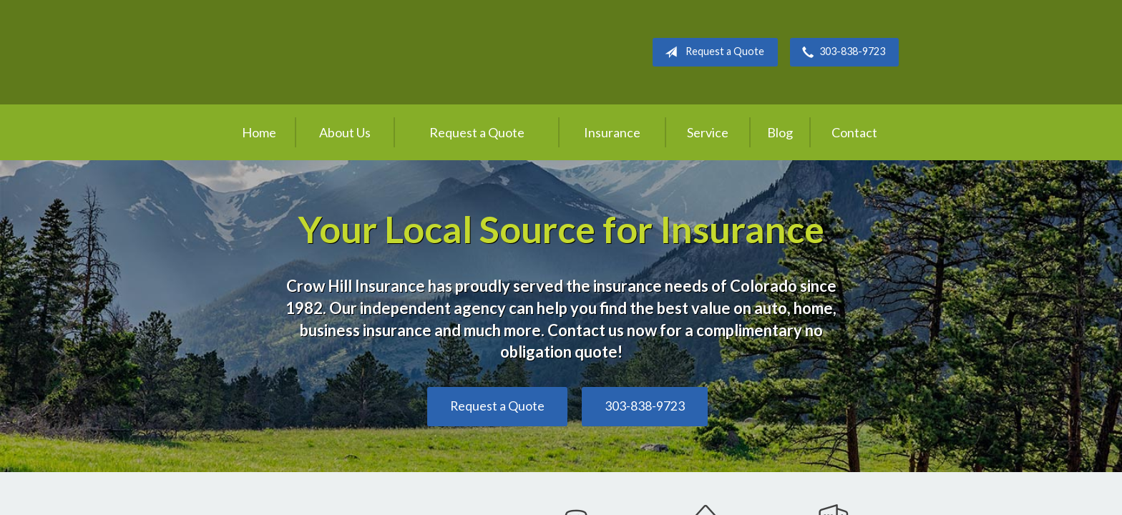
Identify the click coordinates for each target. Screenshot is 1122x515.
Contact (854, 132)
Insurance (612, 132)
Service (707, 132)
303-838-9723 (840, 52)
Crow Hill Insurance (338, 52)
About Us (345, 132)
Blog (780, 132)
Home (259, 132)
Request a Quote (711, 52)
